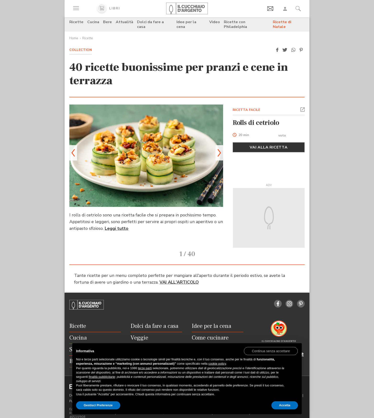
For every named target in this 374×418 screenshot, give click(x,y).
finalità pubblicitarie (102, 377)
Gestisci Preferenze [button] (98, 405)
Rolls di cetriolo (256, 122)
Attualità (124, 22)
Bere (107, 22)
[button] (277, 50)
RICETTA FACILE (246, 110)
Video (214, 22)
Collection (80, 50)
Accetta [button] (284, 405)
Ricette (76, 22)
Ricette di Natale (282, 24)
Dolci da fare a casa (150, 24)
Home (73, 38)
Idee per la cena (186, 24)
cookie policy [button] (217, 363)
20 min (243, 135)
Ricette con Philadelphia (235, 24)
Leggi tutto (116, 228)
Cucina (93, 22)
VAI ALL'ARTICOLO (179, 275)
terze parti (145, 368)
